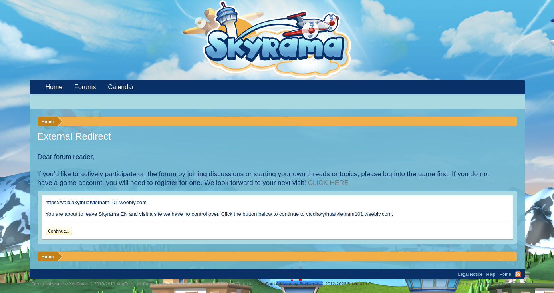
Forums (85, 87)
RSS (518, 274)
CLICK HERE (328, 183)
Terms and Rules (474, 283)
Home (54, 87)
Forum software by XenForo (87, 283)
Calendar (121, 87)
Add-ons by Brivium (315, 283)
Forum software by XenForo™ (198, 283)
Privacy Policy (508, 283)
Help (491, 274)
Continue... (58, 231)
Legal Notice (470, 274)
